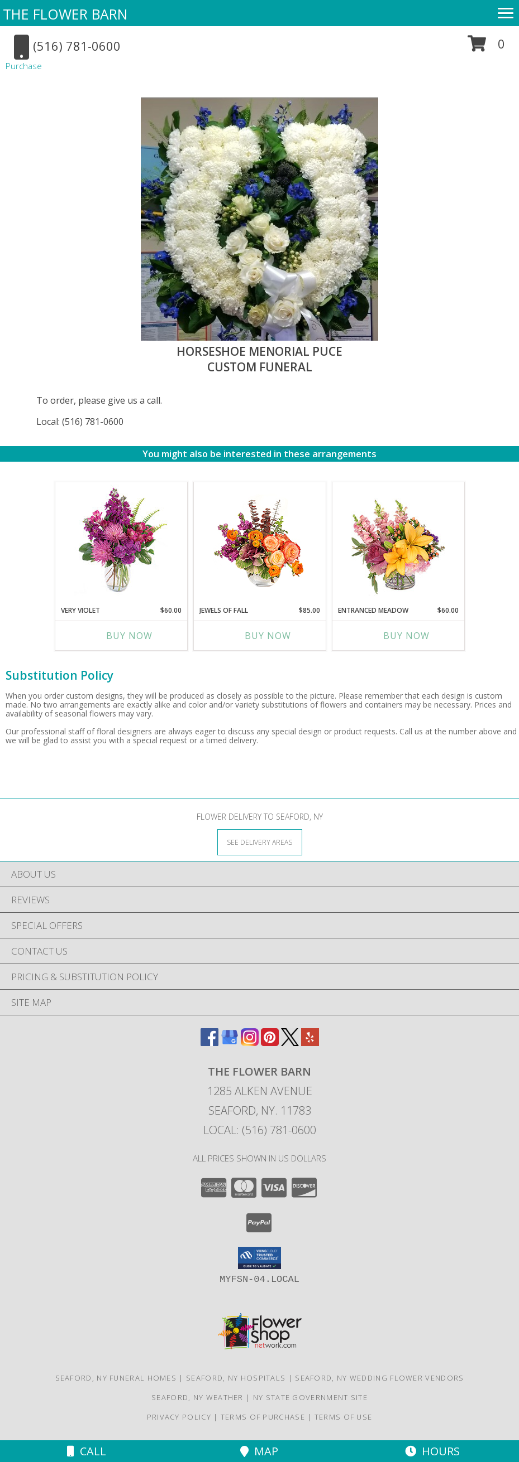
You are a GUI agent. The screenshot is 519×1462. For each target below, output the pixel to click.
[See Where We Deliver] (259, 841)
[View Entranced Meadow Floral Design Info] (398, 541)
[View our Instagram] (250, 1042)
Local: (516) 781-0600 (79, 421)
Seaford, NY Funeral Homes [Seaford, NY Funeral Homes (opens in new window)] (116, 1378)
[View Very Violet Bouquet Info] (121, 541)
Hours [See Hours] (432, 1451)
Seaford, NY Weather (197, 1397)
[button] (486, 47)
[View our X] (290, 1042)
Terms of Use (344, 1417)
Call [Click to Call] (86, 1451)
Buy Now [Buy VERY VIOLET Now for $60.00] (129, 636)
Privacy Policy (179, 1417)
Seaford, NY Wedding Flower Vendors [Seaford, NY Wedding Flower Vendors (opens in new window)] (379, 1378)
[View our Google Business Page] (230, 1042)
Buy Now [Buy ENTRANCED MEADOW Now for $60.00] (406, 636)
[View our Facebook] (209, 1042)
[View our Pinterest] (270, 1042)
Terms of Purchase (263, 1417)
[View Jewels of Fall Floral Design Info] (259, 541)
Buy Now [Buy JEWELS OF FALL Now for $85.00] (268, 636)
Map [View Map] (259, 1451)
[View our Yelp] (310, 1042)
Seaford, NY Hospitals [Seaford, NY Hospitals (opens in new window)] (235, 1378)
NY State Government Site (310, 1397)
